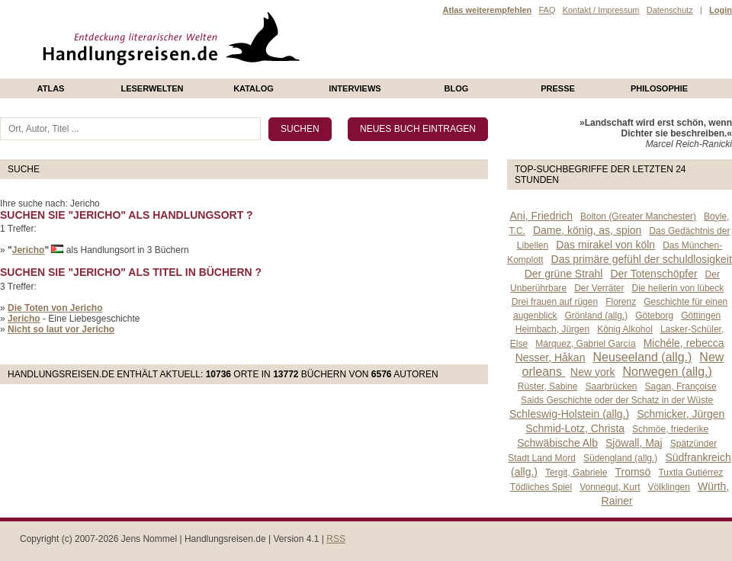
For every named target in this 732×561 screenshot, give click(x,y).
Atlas (51, 88)
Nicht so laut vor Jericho (61, 329)
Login (720, 9)
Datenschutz (670, 9)
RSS (335, 539)
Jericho (28, 250)
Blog (457, 88)
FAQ (546, 9)
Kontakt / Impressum (601, 9)
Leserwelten (151, 88)
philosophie (659, 88)
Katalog (253, 88)
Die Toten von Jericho (55, 308)
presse (558, 88)
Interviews (354, 88)
